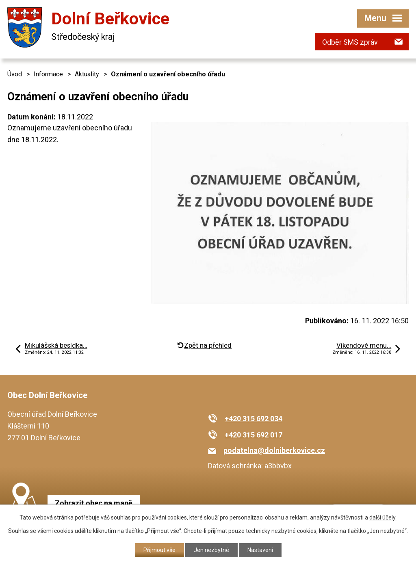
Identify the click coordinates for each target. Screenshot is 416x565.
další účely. (382, 517)
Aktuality (87, 74)
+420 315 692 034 (253, 418)
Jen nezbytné (211, 550)
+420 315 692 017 (253, 435)
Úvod (14, 74)
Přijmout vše (159, 550)
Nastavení (260, 550)
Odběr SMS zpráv (350, 42)
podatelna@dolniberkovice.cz (274, 450)
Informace (48, 74)
